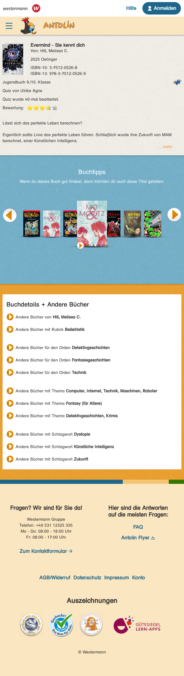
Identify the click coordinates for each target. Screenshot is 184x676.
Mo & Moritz (96, 245)
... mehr (165, 146)
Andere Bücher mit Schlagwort (53, 434)
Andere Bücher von (48, 317)
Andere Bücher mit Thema (86, 390)
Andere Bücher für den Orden (63, 347)
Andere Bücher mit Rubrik (50, 329)
